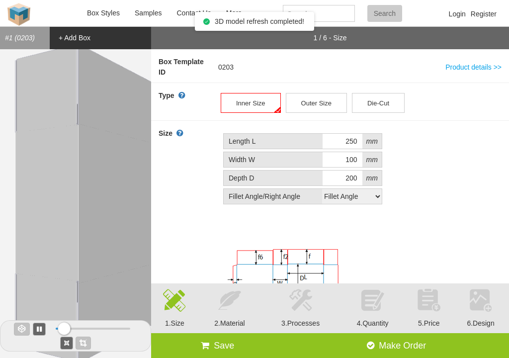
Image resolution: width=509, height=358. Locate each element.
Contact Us (193, 13)
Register (484, 14)
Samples (148, 13)
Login (457, 14)
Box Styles (103, 13)
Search (385, 13)
